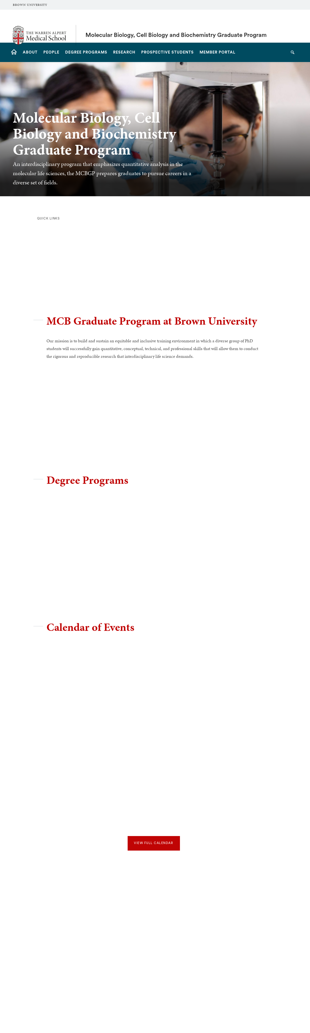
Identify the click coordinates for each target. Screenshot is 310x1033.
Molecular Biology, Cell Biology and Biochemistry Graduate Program (176, 26)
